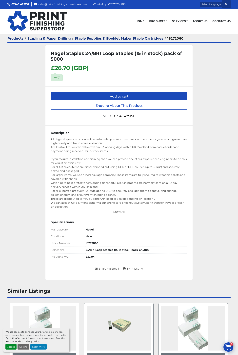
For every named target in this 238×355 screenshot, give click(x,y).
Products (157, 21)
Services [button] (179, 21)
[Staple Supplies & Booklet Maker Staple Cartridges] (119, 38)
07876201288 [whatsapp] (116, 4)
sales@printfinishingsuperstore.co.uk (62, 4)
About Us (200, 21)
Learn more (38, 347)
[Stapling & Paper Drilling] (49, 38)
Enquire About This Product (119, 106)
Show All (119, 211)
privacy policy (32, 341)
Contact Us (221, 21)
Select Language (211, 4)
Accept (11, 347)
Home (140, 21)
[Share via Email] (107, 269)
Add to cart (119, 96)
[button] (158, 21)
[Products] (15, 38)
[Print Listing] (133, 269)
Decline (23, 347)
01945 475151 (20, 4)
